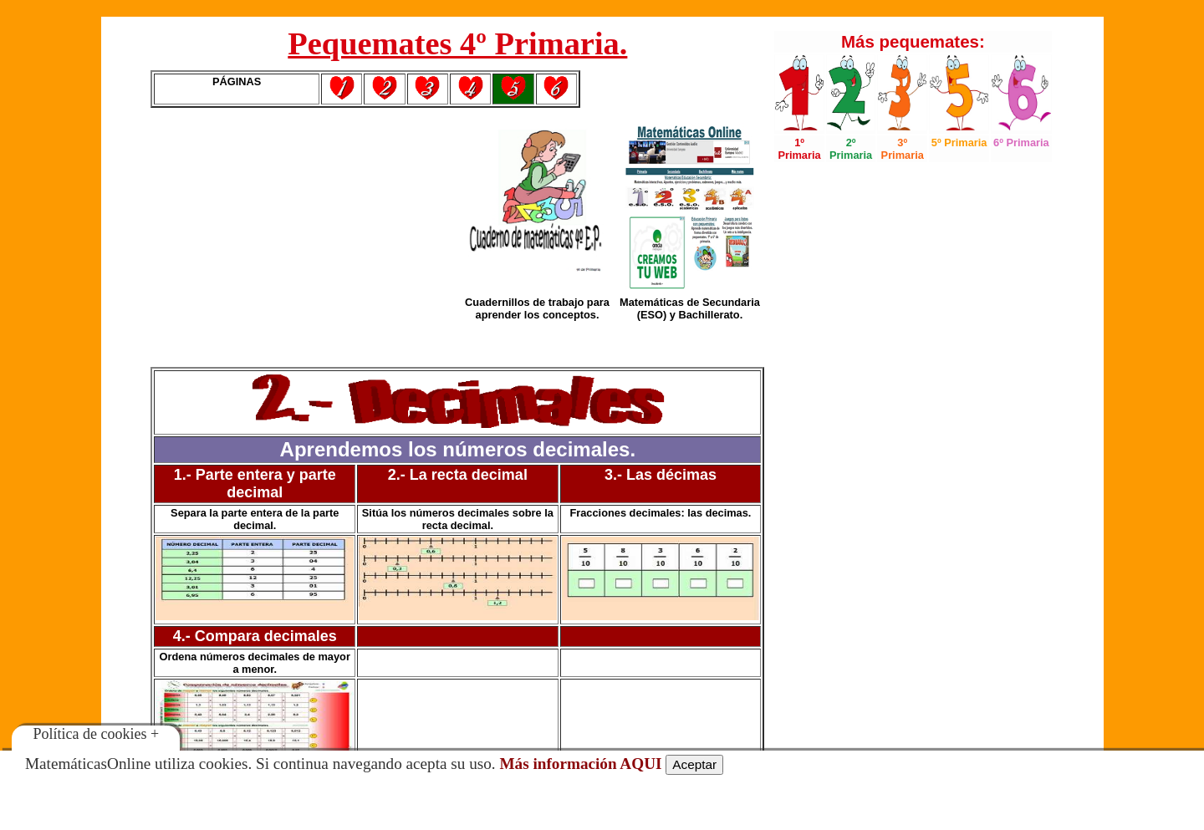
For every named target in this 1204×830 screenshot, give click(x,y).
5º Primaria (959, 142)
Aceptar (694, 764)
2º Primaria (850, 148)
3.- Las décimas (661, 474)
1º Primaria (799, 148)
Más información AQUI (580, 763)
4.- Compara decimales (255, 636)
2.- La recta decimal (458, 474)
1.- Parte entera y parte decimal (255, 483)
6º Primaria (1021, 142)
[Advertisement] (303, 237)
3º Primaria (902, 148)
